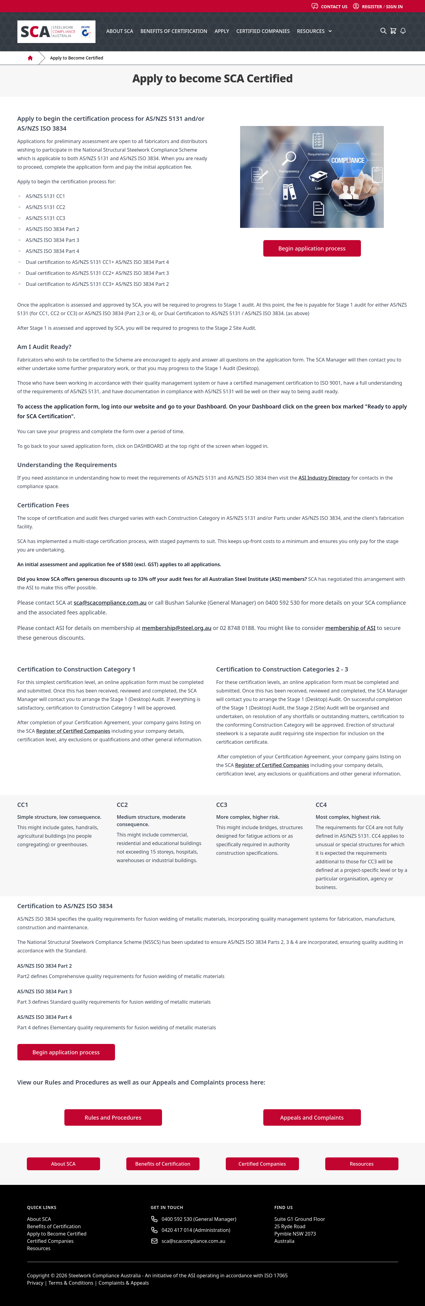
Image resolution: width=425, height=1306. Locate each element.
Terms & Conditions (72, 1282)
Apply (221, 31)
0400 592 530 (177, 1219)
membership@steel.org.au (176, 627)
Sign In (394, 6)
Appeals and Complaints (312, 1117)
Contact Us (334, 6)
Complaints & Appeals (124, 1282)
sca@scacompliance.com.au (110, 602)
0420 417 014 (177, 1230)
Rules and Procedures (113, 1117)
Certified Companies (263, 31)
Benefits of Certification (173, 31)
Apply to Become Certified (76, 58)
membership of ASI (350, 627)
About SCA (119, 31)
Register (372, 6)
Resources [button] (315, 31)
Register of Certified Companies (73, 731)
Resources (361, 1163)
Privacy (35, 1282)
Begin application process (311, 248)
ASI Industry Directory (324, 477)
